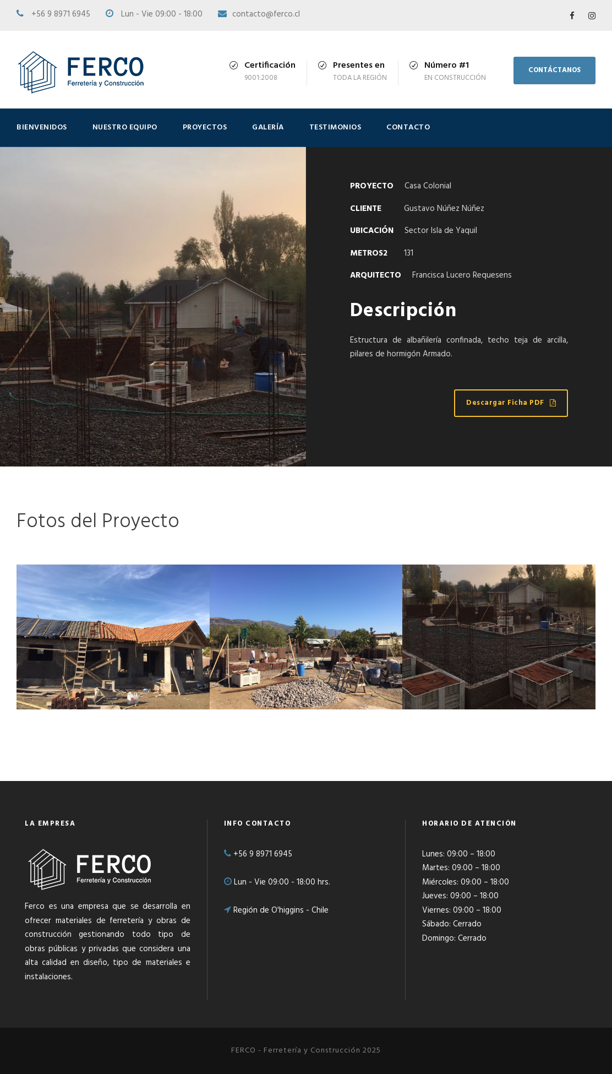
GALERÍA (268, 127)
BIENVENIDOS (42, 127)
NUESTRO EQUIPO (124, 127)
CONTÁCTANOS (554, 70)
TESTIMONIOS (335, 127)
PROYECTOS (205, 127)
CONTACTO (408, 127)
